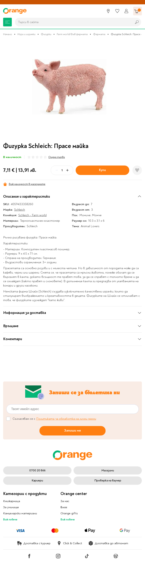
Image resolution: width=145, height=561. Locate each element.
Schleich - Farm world (32, 215)
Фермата (99, 34)
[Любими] (117, 11)
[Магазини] (108, 11)
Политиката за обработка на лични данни (66, 419)
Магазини (107, 470)
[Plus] (67, 170)
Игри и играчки (26, 34)
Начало (7, 34)
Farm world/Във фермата (72, 34)
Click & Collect (69, 543)
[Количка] (137, 11)
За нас (65, 501)
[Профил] (126, 11)
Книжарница (11, 501)
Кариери (37, 480)
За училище (11, 507)
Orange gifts (69, 513)
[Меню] (7, 22)
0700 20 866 (37, 470)
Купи (102, 170)
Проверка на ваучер (107, 480)
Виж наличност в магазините (24, 184)
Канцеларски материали (20, 513)
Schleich (19, 210)
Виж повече (10, 519)
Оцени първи (56, 157)
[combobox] (72, 22)
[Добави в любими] (137, 170)
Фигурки (46, 34)
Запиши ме (72, 430)
